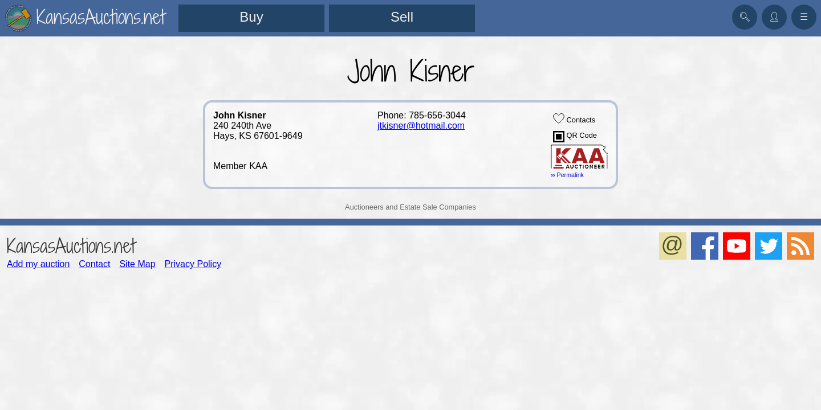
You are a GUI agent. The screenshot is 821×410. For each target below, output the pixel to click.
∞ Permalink (567, 174)
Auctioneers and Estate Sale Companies (410, 207)
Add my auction (38, 264)
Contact (94, 264)
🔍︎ (744, 17)
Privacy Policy (193, 264)
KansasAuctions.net (71, 245)
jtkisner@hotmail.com (421, 125)
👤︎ (774, 17)
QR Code (575, 136)
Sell (402, 16)
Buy (251, 16)
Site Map (137, 264)
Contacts (574, 118)
